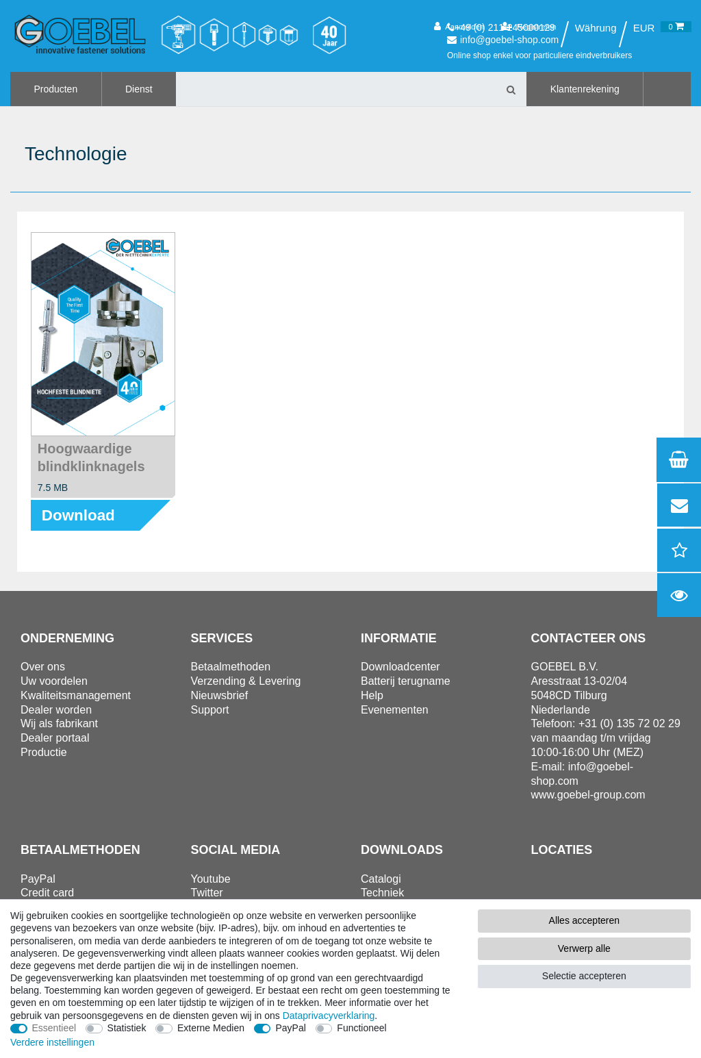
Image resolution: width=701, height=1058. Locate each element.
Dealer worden (56, 710)
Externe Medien (210, 1027)
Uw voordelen (54, 681)
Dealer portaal (55, 738)
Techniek (382, 892)
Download (78, 515)
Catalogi (381, 879)
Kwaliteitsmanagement (76, 695)
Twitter (207, 892)
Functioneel (361, 1027)
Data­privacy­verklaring (329, 1015)
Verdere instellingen (52, 1042)
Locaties (562, 850)
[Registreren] (529, 26)
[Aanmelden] (459, 26)
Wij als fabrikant (59, 723)
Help (372, 695)
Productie (44, 752)
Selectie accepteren (584, 975)
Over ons (43, 666)
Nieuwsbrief (219, 695)
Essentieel (54, 1027)
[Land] (595, 28)
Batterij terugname (405, 681)
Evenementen (395, 710)
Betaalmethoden (231, 666)
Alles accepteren (584, 920)
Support (210, 710)
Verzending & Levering (246, 681)
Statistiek (126, 1027)
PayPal (290, 1027)
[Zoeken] (510, 89)
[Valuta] (644, 28)
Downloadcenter (400, 666)
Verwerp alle (584, 948)
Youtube (211, 879)
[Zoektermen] (335, 89)
